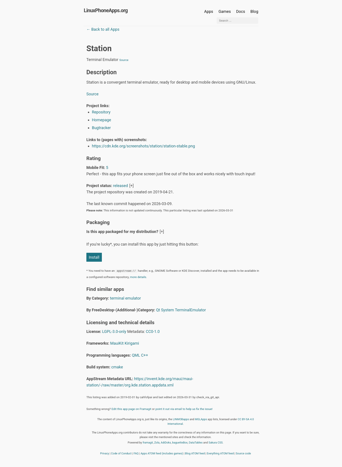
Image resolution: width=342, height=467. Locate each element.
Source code (243, 453)
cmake (117, 367)
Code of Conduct (121, 453)
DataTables (196, 442)
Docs (241, 11)
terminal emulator (125, 298)
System (167, 310)
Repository (101, 112)
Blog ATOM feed (195, 453)
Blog (254, 11)
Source (123, 60)
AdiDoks (166, 442)
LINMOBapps (181, 419)
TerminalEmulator (190, 310)
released (120, 185)
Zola (157, 442)
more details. (138, 277)
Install (94, 257)
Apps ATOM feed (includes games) (162, 453)
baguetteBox (180, 442)
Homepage (101, 120)
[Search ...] (237, 20)
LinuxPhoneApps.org (106, 10)
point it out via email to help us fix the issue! (184, 409)
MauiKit (116, 343)
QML (136, 355)
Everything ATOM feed (220, 453)
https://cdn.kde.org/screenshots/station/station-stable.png (143, 146)
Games (225, 11)
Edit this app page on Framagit (131, 409)
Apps (208, 11)
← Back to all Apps (102, 29)
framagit (148, 442)
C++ (144, 355)
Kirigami (132, 343)
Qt (158, 310)
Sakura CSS (216, 442)
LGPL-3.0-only (114, 331)
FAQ (136, 453)
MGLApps (201, 419)
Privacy (104, 453)
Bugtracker (101, 127)
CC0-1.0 (153, 331)
